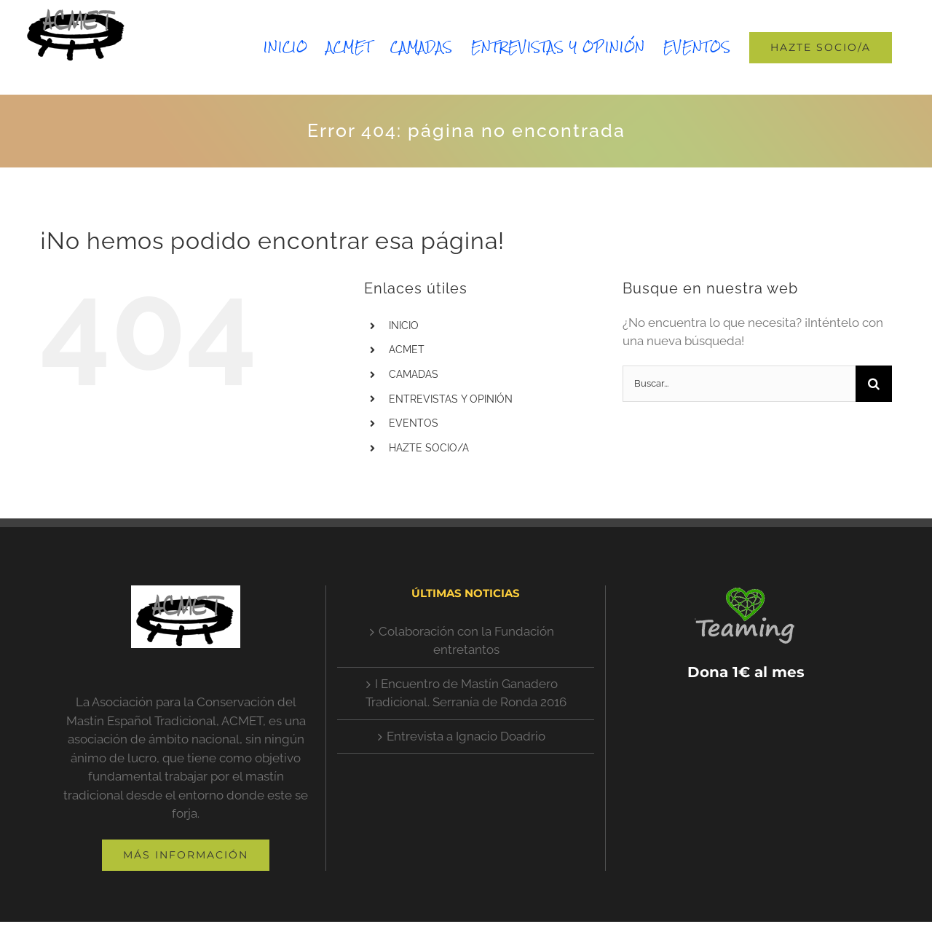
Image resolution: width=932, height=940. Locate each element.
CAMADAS (413, 374)
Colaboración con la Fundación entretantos (466, 640)
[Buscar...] (739, 384)
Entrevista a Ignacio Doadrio (466, 736)
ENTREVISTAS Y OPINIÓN (451, 399)
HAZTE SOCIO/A (429, 448)
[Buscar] (874, 384)
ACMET (406, 349)
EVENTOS (413, 423)
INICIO (404, 325)
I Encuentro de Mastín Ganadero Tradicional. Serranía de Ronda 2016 (466, 693)
